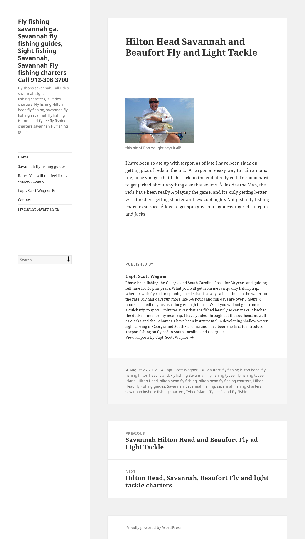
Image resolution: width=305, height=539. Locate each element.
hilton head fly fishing (178, 380)
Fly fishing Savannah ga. (39, 209)
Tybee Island (197, 391)
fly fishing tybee (221, 375)
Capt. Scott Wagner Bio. (38, 190)
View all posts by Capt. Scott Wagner (157, 337)
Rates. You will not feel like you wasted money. (45, 178)
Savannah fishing (200, 386)
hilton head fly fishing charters (225, 380)
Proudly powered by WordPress (153, 527)
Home (23, 157)
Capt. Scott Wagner (181, 369)
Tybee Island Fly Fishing (229, 391)
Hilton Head (148, 380)
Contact (24, 199)
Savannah (175, 386)
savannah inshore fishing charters (154, 391)
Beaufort (213, 369)
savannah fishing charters (239, 386)
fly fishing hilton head (241, 369)
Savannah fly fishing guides (41, 166)
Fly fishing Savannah (188, 375)
